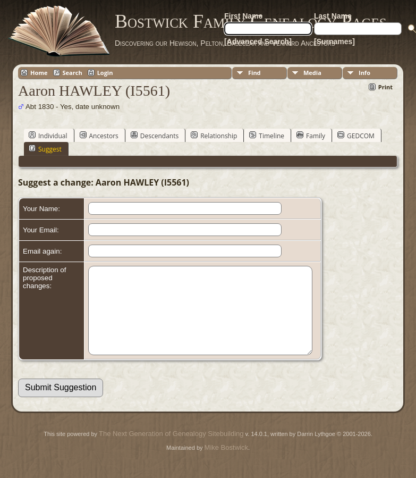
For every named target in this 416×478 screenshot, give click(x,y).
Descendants (155, 135)
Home (39, 73)
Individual (48, 135)
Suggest (45, 149)
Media (312, 73)
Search (72, 73)
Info (364, 73)
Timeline (266, 135)
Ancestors (99, 135)
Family (310, 135)
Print (385, 87)
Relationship (214, 135)
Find (254, 73)
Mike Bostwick (226, 463)
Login (105, 73)
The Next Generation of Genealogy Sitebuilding (171, 450)
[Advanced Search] (258, 41)
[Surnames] (334, 41)
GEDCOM (356, 135)
